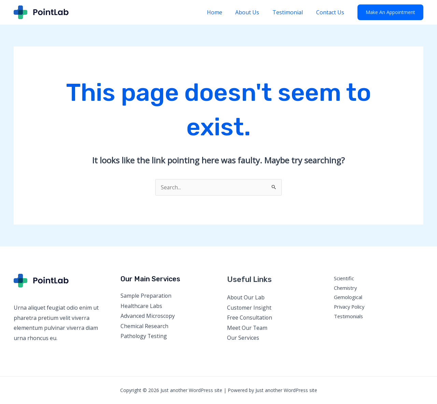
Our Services (243, 338)
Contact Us (331, 12)
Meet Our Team (247, 328)
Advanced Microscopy (148, 316)
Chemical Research (144, 326)
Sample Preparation (146, 295)
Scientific (344, 278)
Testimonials (349, 316)
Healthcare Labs (141, 306)
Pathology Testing (144, 336)
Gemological (348, 297)
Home (222, 12)
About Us (253, 12)
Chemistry (346, 287)
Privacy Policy (350, 307)
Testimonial (291, 12)
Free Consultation (250, 317)
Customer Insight (249, 307)
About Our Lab (246, 297)
